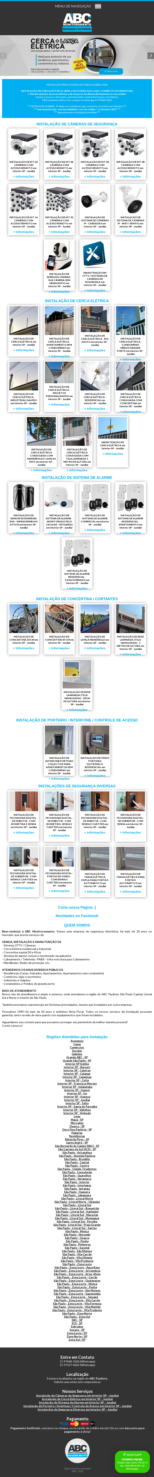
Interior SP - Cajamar (77, 1073)
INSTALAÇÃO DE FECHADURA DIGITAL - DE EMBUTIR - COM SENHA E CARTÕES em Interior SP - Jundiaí (94, 812)
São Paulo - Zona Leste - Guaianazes (77, 1280)
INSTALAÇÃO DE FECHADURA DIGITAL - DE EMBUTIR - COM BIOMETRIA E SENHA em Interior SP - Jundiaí (23, 812)
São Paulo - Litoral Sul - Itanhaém (77, 1211)
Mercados (77, 1123)
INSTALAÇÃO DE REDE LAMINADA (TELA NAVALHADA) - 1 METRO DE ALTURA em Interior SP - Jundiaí (130, 629)
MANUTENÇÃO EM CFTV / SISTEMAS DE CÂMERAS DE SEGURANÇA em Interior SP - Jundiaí (94, 265)
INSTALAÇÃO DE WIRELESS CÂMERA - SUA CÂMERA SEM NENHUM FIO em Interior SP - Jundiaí (59, 265)
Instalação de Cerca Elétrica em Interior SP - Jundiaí (77, 1399)
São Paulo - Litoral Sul (77, 1205)
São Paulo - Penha (77, 1241)
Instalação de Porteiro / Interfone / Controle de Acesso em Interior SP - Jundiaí (77, 1406)
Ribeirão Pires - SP (77, 1139)
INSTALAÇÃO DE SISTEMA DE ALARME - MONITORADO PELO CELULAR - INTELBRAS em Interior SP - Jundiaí (59, 508)
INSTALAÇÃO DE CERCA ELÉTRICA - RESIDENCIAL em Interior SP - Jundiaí (94, 386)
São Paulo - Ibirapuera (77, 1178)
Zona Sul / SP (77, 1339)
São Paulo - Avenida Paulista (77, 1155)
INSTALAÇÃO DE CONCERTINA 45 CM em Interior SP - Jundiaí (59, 627)
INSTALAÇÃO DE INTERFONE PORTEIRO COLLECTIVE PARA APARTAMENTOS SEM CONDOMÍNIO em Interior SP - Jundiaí (59, 751)
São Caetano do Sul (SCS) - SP (77, 1149)
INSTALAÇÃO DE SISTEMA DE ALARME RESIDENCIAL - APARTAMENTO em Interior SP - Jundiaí (130, 508)
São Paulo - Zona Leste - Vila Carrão (77, 1300)
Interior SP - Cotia (77, 1080)
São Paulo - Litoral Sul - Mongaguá (77, 1218)
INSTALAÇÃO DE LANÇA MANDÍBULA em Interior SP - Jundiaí (94, 627)
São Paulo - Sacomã (77, 1247)
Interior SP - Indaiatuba (77, 1086)
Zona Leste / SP (77, 1333)
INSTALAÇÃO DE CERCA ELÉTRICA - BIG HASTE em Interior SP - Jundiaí (94, 329)
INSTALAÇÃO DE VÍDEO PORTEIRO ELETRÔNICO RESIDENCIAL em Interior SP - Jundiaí (94, 751)
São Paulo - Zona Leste (77, 1264)
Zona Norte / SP (77, 1336)
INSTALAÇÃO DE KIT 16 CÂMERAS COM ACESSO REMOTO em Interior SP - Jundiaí (23, 209)
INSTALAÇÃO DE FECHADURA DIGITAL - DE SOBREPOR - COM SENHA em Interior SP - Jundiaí (130, 812)
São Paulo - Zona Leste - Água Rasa (77, 1267)
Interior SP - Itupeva (77, 1096)
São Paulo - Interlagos (77, 1185)
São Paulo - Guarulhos (77, 1175)
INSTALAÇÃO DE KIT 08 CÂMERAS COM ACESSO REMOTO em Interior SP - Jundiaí (130, 154)
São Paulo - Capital (77, 1162)
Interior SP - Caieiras (77, 1070)
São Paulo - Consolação (77, 1172)
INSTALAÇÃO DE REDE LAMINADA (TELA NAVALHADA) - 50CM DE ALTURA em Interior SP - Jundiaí (77, 685)
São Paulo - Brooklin (77, 1159)
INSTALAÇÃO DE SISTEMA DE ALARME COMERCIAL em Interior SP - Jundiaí (94, 507)
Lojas (77, 1116)
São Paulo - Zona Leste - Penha (77, 1287)
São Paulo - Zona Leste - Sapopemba (77, 1293)
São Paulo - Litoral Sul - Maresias (77, 1215)
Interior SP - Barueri (77, 1067)
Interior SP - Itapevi (77, 1090)
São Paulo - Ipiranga (77, 1188)
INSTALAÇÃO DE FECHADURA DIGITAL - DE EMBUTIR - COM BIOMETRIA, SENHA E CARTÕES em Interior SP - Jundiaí (59, 814)
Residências (77, 1136)
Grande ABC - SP (77, 1057)
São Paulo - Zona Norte (77, 1313)
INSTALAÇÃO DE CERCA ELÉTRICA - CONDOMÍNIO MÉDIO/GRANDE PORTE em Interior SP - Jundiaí (130, 331)
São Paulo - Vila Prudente (77, 1261)
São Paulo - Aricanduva (77, 1152)
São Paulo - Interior (77, 1182)
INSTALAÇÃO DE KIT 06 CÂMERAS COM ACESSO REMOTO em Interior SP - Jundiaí (94, 154)
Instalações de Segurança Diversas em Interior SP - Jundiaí (77, 1409)
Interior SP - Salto (77, 1103)
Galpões (77, 1054)
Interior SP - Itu (77, 1093)
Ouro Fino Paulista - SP (77, 1129)
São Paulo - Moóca (77, 1231)
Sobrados (77, 1326)
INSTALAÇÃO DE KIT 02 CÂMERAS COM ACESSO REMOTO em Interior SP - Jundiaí (23, 154)
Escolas (77, 1050)
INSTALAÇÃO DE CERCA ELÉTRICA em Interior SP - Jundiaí (23, 329)
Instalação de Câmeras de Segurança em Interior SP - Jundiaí (77, 1395)
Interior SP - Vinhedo (77, 1113)
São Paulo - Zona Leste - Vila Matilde (77, 1306)
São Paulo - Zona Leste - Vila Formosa (77, 1303)
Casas (77, 1044)
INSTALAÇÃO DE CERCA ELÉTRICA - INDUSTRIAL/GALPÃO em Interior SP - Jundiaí (23, 386)
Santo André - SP (77, 1142)
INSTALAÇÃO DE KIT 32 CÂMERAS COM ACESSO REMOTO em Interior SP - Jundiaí (59, 209)
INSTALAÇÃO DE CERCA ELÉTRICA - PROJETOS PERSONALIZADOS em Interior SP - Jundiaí (59, 384)
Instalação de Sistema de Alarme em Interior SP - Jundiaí (77, 1402)
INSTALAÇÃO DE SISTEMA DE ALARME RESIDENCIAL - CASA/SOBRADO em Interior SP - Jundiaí (77, 563)
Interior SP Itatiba (77, 1063)
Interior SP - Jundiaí (77, 1100)
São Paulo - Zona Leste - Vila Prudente (77, 1310)
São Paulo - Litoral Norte (77, 1198)
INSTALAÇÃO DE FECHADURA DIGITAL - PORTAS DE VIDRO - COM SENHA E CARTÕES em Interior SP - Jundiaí (59, 870)
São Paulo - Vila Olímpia (77, 1257)
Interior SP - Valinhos (77, 1109)
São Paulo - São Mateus (77, 1251)
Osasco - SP (77, 1126)
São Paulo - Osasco (77, 1238)
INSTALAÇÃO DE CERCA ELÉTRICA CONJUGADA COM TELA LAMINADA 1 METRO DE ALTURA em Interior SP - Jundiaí (77, 442)
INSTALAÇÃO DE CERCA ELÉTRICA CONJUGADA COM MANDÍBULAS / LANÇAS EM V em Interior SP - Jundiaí (41, 442)
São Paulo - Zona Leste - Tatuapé (77, 1297)
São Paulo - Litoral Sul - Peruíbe (77, 1221)
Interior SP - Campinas (77, 1077)
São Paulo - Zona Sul (77, 1316)
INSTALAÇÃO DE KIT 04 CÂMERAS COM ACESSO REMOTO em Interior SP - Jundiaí (59, 154)
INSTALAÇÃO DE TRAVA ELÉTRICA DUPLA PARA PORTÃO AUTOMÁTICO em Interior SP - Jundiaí (94, 870)
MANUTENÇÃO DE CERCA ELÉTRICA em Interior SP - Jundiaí (112, 436)
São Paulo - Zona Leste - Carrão (77, 1277)
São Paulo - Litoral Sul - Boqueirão (77, 1208)
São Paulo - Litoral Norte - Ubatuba (77, 1201)
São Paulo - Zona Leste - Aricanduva (77, 1270)
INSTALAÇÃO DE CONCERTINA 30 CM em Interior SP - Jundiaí (23, 627)
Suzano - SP (77, 1329)
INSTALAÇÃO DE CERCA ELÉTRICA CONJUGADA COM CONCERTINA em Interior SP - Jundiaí (130, 387)
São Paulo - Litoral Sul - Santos (77, 1228)
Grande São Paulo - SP (77, 1060)
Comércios (77, 1047)
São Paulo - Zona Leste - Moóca (77, 1283)
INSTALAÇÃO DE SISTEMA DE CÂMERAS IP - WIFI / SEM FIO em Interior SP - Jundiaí (130, 209)
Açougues (77, 1040)
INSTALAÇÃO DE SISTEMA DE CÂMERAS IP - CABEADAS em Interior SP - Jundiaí (94, 209)
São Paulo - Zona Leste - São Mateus (77, 1290)
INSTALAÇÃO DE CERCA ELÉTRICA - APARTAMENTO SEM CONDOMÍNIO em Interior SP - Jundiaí (59, 331)
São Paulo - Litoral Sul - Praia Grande (77, 1224)
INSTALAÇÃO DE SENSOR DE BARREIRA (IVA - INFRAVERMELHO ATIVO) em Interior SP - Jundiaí (23, 508)
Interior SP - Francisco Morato (77, 1083)
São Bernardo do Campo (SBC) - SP (77, 1146)
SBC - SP (77, 1320)
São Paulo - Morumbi (77, 1234)
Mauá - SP (77, 1119)
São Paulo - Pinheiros (77, 1244)
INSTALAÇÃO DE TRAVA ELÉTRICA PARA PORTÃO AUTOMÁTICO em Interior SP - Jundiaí (130, 870)
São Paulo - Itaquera (77, 1192)
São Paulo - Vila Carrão (77, 1254)
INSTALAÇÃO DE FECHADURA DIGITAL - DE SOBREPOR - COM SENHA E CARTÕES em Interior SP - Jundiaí (23, 868)
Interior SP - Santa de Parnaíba (77, 1106)
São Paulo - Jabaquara (77, 1195)
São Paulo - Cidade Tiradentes (77, 1169)
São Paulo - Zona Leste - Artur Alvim (77, 1274)
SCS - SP (77, 1323)
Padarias (77, 1132)
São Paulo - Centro (77, 1165)
